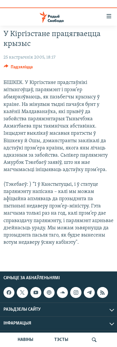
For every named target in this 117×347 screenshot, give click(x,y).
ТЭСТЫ (61, 339)
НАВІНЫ (25, 339)
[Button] (18, 68)
